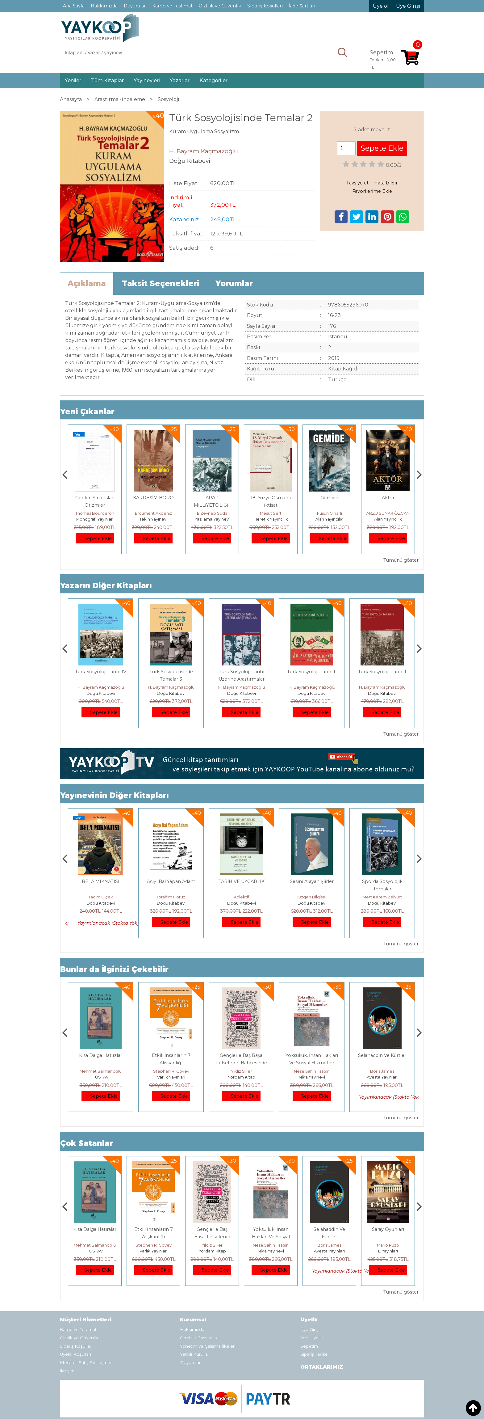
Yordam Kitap (312, 1077)
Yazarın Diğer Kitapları (106, 585)
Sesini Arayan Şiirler (382, 881)
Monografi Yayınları (153, 519)
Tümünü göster (401, 560)
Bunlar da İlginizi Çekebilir (114, 969)
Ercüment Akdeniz (212, 513)
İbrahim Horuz (241, 896)
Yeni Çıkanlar (87, 411)
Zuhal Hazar (95, 513)
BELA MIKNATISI (171, 881)
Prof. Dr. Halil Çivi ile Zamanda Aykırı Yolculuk (100, 679)
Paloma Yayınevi (94, 519)
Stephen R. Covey (241, 1071)
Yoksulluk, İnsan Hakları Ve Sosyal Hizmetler (329, 1237)
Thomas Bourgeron (153, 513)
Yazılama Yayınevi (270, 519)
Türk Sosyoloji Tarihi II (382, 671)
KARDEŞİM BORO (212, 497)
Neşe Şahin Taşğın (382, 1071)
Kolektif (311, 896)
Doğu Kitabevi (100, 693)
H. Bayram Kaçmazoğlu (100, 687)
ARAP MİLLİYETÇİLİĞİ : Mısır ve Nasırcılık (270, 505)
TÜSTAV (171, 1077)
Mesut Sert (329, 513)
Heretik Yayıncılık (329, 519)
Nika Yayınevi (382, 1077)
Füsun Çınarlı (388, 513)
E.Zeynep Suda (271, 513)
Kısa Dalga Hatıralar (171, 1055)
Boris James (388, 1245)
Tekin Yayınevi (212, 519)
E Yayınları (101, 1077)
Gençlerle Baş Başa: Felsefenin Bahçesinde (271, 1237)
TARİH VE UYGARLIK (312, 881)
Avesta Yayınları (388, 1250)
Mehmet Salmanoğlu (171, 1071)
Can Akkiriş (101, 896)
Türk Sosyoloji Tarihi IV (171, 671)
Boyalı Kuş (100, 1055)
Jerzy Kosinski (101, 1071)
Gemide (388, 497)
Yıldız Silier (311, 1071)
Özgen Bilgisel (382, 896)
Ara (343, 53)
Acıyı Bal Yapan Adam (241, 881)
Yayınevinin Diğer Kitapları (114, 795)
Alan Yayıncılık (388, 519)
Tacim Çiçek (171, 896)
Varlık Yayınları (241, 1077)
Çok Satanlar (86, 1143)
